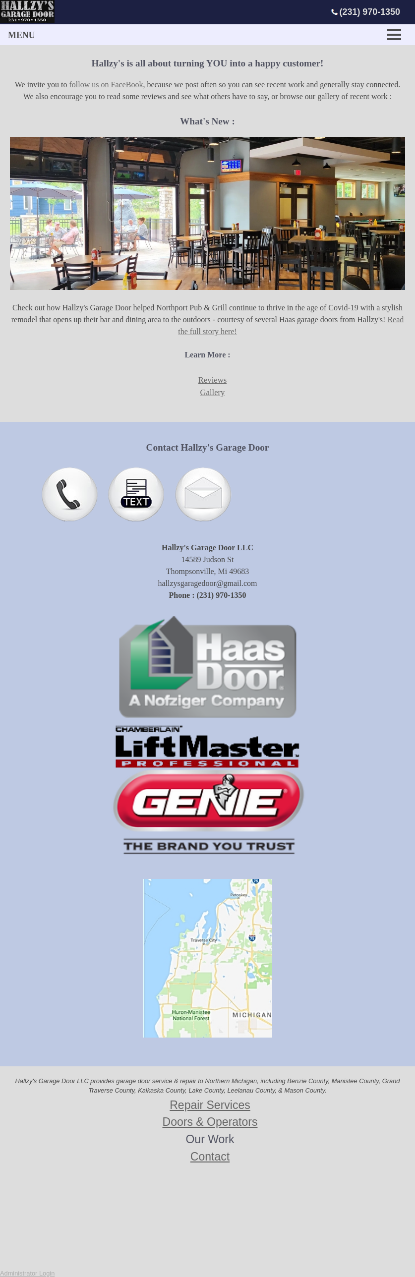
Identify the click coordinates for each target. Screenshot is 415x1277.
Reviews (212, 380)
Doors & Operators (210, 1121)
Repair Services (210, 1105)
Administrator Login (27, 1273)
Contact (210, 1156)
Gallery (212, 392)
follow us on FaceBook (106, 84)
